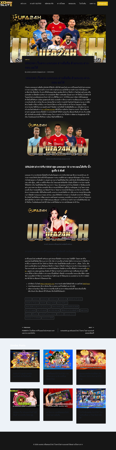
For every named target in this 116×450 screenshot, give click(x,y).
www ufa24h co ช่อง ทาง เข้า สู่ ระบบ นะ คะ (38, 306)
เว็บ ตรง (60, 314)
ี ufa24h (28, 314)
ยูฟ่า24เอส (84, 310)
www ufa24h (51, 303)
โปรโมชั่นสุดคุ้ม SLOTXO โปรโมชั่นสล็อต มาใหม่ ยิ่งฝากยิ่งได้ (90, 415)
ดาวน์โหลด (61, 3)
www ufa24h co (62, 303)
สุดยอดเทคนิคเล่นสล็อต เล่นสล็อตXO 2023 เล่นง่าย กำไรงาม (90, 376)
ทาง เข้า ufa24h (30, 310)
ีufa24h (35, 314)
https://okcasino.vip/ (47, 284)
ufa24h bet (44, 299)
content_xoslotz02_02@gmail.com (36, 72)
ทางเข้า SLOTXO (35, 3)
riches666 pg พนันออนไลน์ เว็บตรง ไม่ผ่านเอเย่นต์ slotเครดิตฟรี (77, 330)
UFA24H (28, 299)
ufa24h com (53, 299)
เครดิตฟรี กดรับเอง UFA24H (47, 314)
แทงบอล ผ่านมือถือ (47, 317)
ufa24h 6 (36, 299)
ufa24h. (43, 303)
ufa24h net (63, 299)
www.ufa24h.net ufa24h (71, 306)
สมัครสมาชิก (49, 3)
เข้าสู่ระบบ (102, 4)
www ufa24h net (57, 306)
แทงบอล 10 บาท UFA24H (33, 317)
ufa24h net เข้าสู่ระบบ (32, 303)
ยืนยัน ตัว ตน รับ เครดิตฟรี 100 (70, 310)
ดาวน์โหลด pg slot (48, 109)
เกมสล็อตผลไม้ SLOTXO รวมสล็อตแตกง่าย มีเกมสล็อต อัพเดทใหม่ (57, 376)
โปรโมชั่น (82, 3)
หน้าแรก (23, 3)
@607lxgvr (86, 284)
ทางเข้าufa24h (41, 310)
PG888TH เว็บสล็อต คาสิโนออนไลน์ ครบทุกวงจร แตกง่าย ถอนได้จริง (39, 330)
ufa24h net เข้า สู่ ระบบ (75, 299)
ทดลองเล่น (72, 3)
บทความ (92, 3)
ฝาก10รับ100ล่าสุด (53, 310)
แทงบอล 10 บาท (70, 314)
